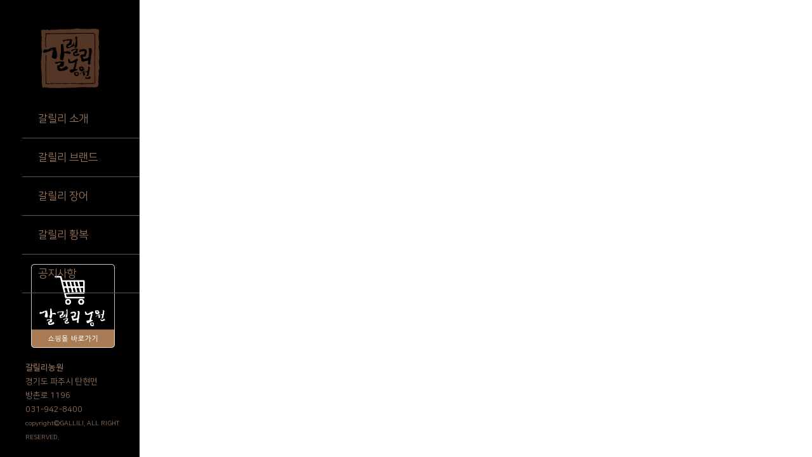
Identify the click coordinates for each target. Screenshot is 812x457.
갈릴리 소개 (63, 118)
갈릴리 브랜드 (68, 157)
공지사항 (57, 273)
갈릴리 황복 (63, 235)
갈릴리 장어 (63, 196)
